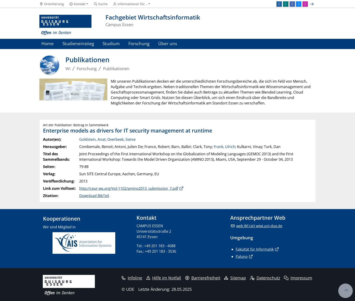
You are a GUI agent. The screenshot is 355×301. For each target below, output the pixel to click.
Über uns (167, 43)
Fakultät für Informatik (255, 249)
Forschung (138, 43)
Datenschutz (265, 278)
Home (47, 43)
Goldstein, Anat (92, 139)
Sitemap (235, 278)
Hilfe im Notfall (163, 278)
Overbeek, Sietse (121, 139)
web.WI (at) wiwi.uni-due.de (259, 225)
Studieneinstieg (78, 43)
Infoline (132, 278)
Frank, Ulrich (224, 146)
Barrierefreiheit (202, 278)
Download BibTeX (94, 195)
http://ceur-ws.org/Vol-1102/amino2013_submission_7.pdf (128, 188)
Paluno (242, 256)
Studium (111, 43)
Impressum (298, 278)
